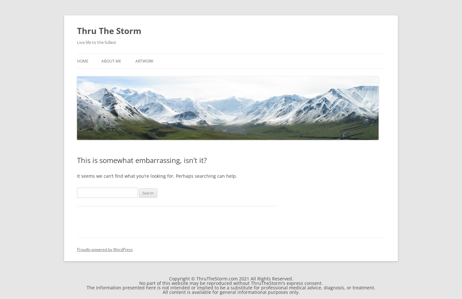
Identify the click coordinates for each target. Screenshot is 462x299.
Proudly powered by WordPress (105, 249)
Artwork (144, 61)
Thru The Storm (109, 31)
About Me (111, 61)
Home (83, 61)
